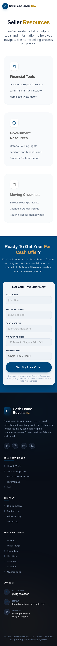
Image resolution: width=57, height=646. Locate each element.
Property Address (16, 337)
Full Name (13, 294)
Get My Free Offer (30, 367)
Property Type (14, 350)
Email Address (14, 323)
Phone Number (16, 309)
